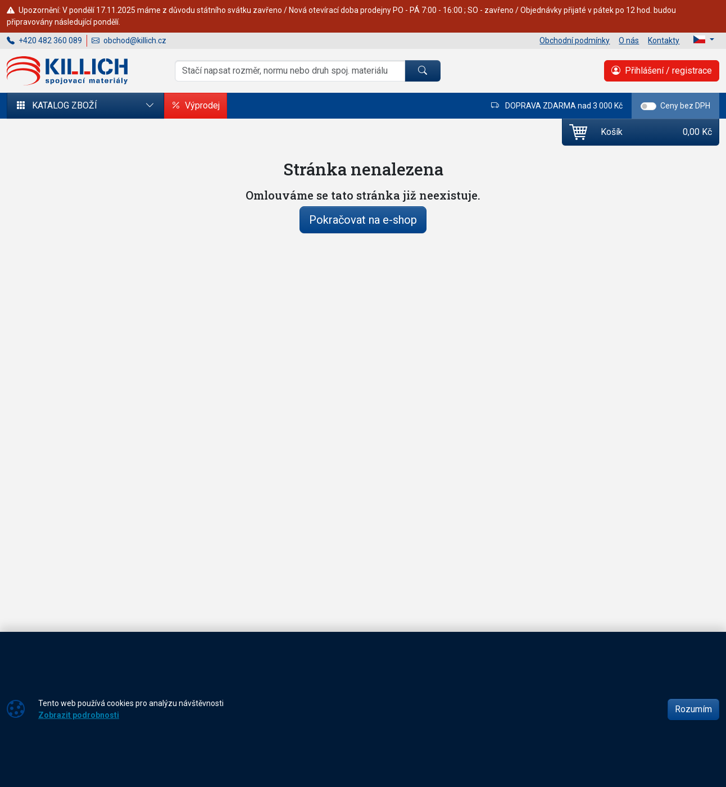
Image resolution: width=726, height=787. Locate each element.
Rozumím (693, 709)
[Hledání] (290, 71)
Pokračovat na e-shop (363, 220)
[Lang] (703, 39)
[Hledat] (423, 71)
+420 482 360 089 (44, 40)
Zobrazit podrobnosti (78, 715)
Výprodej (195, 105)
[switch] (648, 106)
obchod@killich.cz (129, 40)
